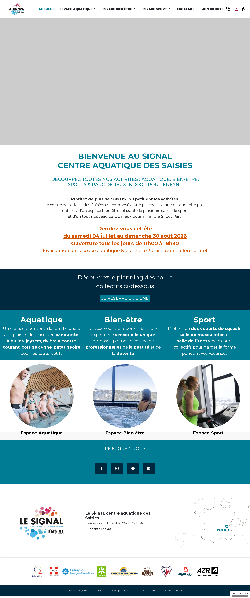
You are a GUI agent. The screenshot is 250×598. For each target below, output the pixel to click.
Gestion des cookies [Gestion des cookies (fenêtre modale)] (240, 594)
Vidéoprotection (121, 592)
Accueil (46, 9)
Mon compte (212, 9)
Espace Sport (155, 9)
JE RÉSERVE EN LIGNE (125, 298)
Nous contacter (174, 592)
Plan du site (148, 592)
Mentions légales (76, 592)
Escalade (185, 9)
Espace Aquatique (76, 9)
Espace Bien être (117, 9)
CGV (99, 592)
